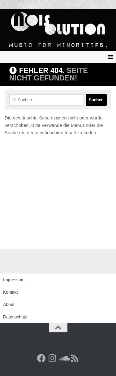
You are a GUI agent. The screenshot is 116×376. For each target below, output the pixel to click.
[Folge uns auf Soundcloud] (63, 358)
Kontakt (10, 292)
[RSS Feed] (75, 358)
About (9, 304)
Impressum (13, 279)
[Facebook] (41, 358)
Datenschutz (15, 316)
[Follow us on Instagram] (52, 358)
